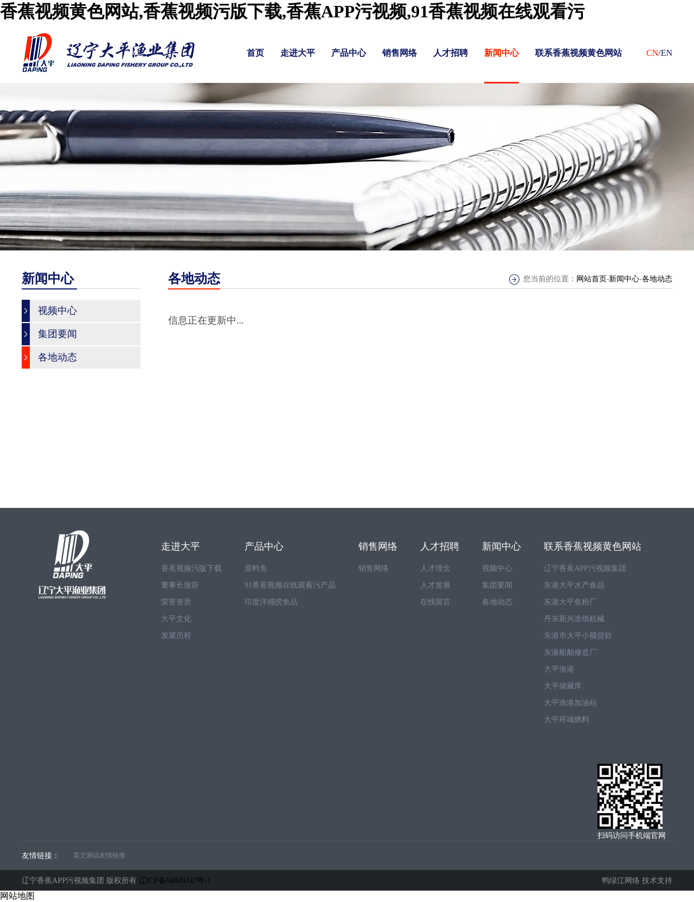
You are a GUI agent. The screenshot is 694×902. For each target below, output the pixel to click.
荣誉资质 (176, 602)
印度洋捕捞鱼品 (271, 602)
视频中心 (497, 568)
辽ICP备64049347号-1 (175, 880)
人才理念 (435, 568)
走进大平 (297, 52)
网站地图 (17, 895)
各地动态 (657, 279)
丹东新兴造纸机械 (574, 619)
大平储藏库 (563, 686)
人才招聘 (450, 52)
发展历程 (176, 636)
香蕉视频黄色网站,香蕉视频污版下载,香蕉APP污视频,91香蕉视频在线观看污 (292, 11)
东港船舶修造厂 (570, 652)
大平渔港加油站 (570, 703)
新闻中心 (501, 52)
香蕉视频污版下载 (191, 568)
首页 (255, 52)
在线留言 (435, 602)
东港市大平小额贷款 (578, 636)
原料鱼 (256, 568)
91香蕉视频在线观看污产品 (290, 585)
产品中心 (348, 52)
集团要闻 (497, 585)
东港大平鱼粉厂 (570, 602)
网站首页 (591, 279)
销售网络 (399, 52)
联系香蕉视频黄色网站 (578, 52)
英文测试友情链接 (99, 855)
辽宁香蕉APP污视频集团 (585, 568)
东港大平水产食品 (574, 585)
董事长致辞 (180, 585)
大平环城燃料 (566, 720)
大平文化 (176, 619)
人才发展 (435, 585)
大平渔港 (559, 669)
